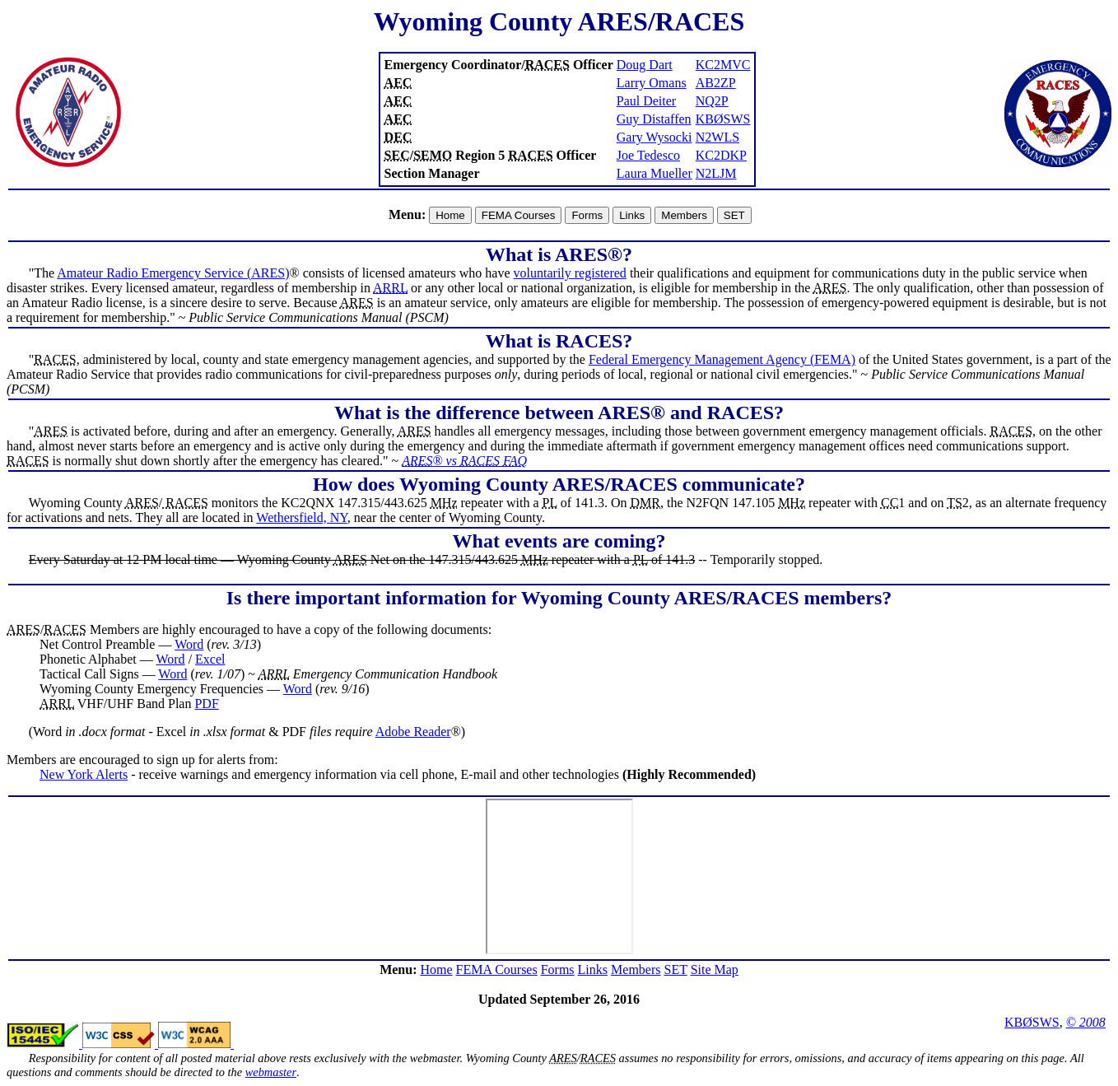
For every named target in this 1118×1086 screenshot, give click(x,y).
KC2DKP (721, 155)
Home (436, 969)
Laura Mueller (654, 173)
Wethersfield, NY (301, 517)
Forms (558, 969)
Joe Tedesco (648, 155)
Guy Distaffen (654, 119)
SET (675, 969)
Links (593, 969)
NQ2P (712, 101)
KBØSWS (723, 119)
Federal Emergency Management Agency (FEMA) (722, 359)
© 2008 (1086, 1022)
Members (635, 969)
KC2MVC (723, 65)
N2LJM (716, 173)
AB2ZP (716, 83)
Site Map (714, 969)
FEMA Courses (497, 969)
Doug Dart (645, 65)
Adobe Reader (413, 732)
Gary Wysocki (654, 137)
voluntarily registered (570, 273)
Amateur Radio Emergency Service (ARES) (173, 273)
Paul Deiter (646, 101)
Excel (210, 659)
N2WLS (717, 137)
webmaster (270, 1072)
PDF (206, 704)
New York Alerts (84, 774)
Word (189, 644)
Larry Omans (652, 83)
